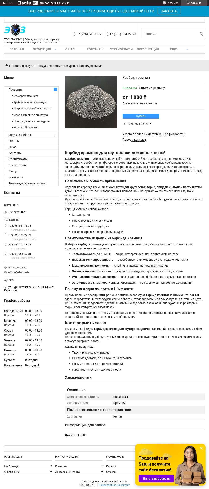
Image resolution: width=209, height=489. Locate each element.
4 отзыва (173, 2)
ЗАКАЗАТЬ (169, 11)
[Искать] (201, 34)
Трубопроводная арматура (31, 102)
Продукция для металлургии (56, 66)
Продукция (42, 49)
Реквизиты (16, 177)
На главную (11, 466)
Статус (13, 171)
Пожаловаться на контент (114, 485)
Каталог (111, 466)
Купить (140, 116)
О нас (70, 49)
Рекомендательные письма (27, 183)
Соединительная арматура (31, 114)
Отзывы (14, 141)
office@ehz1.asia (18, 272)
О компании (11, 472)
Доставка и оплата (67, 472)
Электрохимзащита (26, 95)
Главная (17, 49)
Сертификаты (121, 49)
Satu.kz (123, 481)
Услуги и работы (20, 135)
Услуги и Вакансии (25, 127)
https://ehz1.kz (17, 267)
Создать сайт (48, 2)
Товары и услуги (22, 66)
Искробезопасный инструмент (33, 108)
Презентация (148, 49)
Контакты (95, 49)
